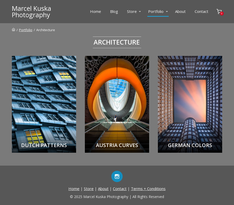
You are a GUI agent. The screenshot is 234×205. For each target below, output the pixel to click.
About (180, 11)
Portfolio (156, 11)
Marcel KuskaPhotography (31, 11)
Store (132, 11)
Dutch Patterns (44, 145)
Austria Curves (117, 145)
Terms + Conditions (148, 188)
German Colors (190, 145)
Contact (201, 11)
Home (95, 11)
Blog (114, 11)
